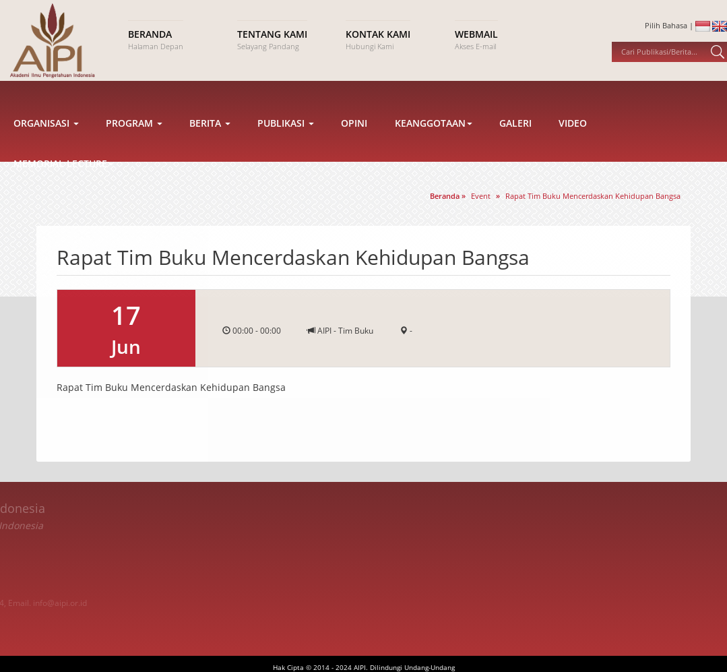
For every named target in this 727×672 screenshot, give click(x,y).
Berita (209, 151)
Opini (354, 151)
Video (573, 151)
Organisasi (46, 151)
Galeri (515, 151)
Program (134, 151)
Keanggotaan (433, 151)
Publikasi (285, 151)
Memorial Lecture (63, 191)
